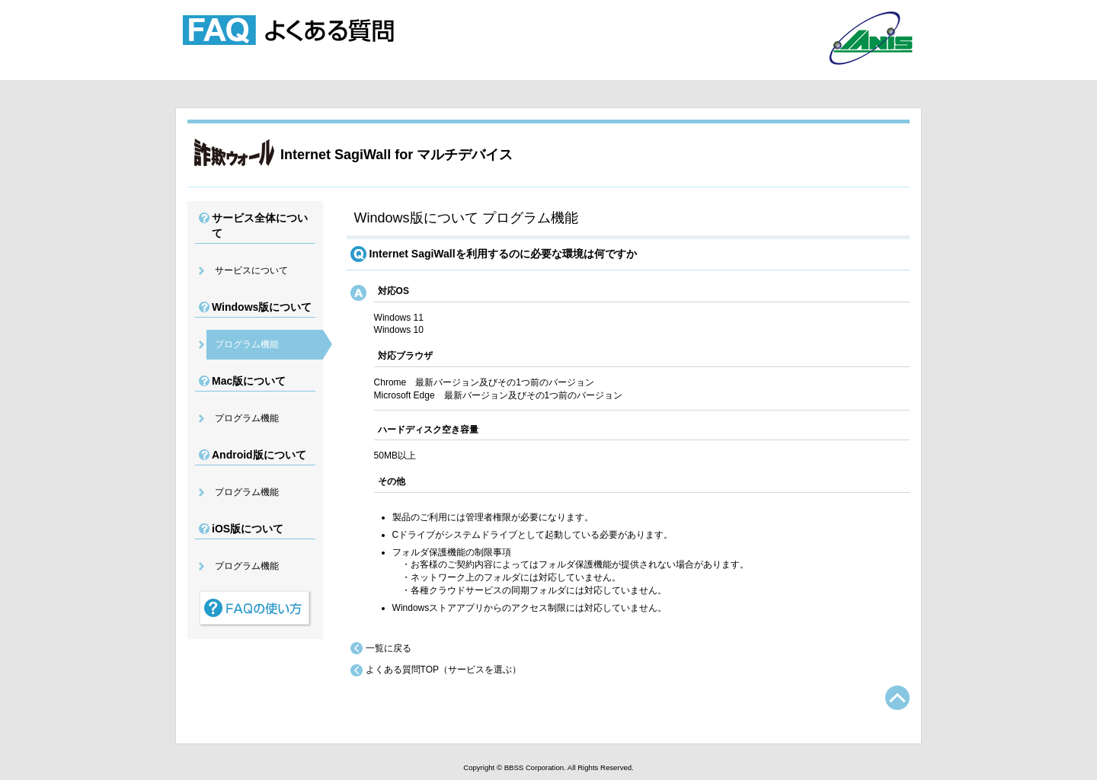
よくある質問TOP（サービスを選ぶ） (443, 669)
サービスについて (251, 270)
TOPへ (897, 698)
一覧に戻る (388, 648)
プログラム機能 (247, 344)
